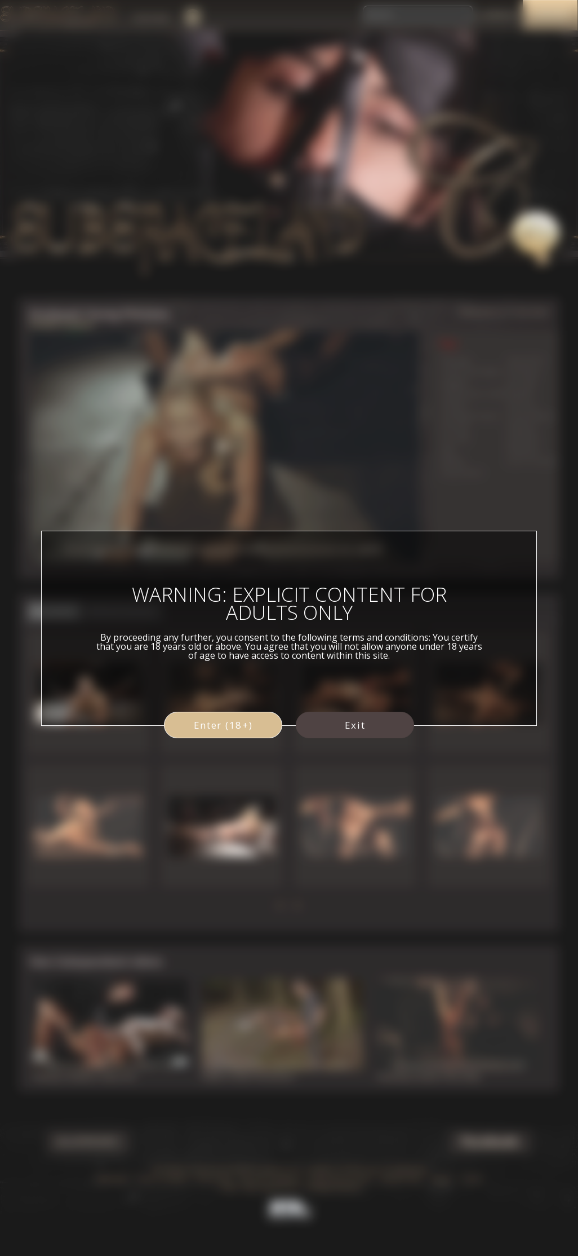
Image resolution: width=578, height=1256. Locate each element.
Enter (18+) (223, 725)
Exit (355, 725)
